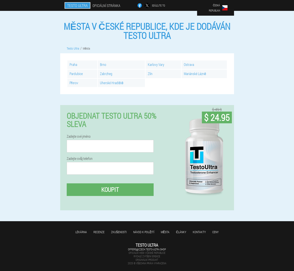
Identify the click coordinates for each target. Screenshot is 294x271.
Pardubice (76, 73)
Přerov (74, 82)
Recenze (99, 232)
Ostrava (189, 64)
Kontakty (199, 232)
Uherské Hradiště (111, 82)
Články (181, 232)
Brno (103, 64)
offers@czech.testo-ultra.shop (147, 249)
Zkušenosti (119, 232)
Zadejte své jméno (79, 136)
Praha (73, 64)
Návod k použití (143, 232)
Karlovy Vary (156, 64)
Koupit (110, 190)
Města (165, 232)
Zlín (150, 73)
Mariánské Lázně (195, 73)
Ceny (215, 232)
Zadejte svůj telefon (80, 158)
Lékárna (81, 232)
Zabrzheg (106, 73)
